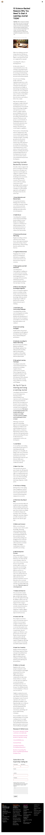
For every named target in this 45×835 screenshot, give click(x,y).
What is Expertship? (17, 809)
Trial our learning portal (37, 808)
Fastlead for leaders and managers (27, 815)
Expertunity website (38, 810)
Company (15, 777)
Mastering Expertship (17, 811)
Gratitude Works (17, 742)
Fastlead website (37, 812)
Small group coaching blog (27, 820)
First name (15, 764)
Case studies (4, 813)
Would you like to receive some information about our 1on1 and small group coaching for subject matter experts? (20, 784)
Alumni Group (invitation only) (16, 824)
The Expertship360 (16, 814)
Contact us (36, 806)
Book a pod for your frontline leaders (27, 823)
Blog (3, 815)
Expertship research (17, 818)
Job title (14, 773)
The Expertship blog (17, 819)
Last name (23, 764)
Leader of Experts (16, 812)
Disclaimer (36, 815)
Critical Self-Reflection (18, 740)
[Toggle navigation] (42, 2)
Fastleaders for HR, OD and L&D (27, 813)
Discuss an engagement (4, 821)
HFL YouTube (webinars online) (5, 819)
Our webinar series (5, 816)
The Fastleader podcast (26, 810)
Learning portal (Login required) (17, 822)
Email (14, 768)
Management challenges (25, 818)
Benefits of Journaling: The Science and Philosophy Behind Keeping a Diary (20, 751)
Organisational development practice (6, 812)
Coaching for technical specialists (17, 816)
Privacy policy (36, 813)
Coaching (4, 809)
